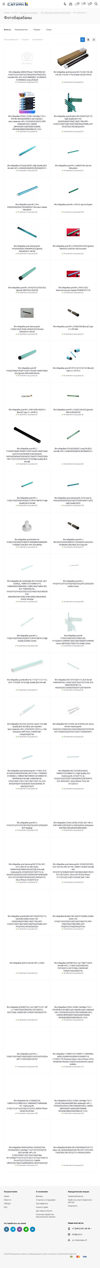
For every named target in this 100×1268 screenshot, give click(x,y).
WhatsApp (26, 1229)
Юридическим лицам (78, 1192)
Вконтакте (6, 1229)
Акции (6, 1196)
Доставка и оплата (44, 1211)
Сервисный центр (75, 1196)
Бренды (39, 1196)
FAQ (5, 1207)
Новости (7, 1200)
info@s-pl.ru (77, 1234)
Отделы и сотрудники (45, 1200)
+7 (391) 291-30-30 (81, 1228)
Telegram (13, 1229)
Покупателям (10, 1192)
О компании (42, 1192)
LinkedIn (32, 1229)
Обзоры (7, 1203)
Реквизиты (72, 1206)
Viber (19, 1229)
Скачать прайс (42, 1207)
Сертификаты (42, 1203)
